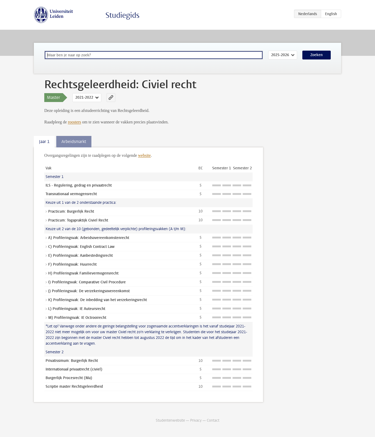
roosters (74, 122)
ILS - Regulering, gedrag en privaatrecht (79, 185)
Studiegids (122, 15)
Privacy (196, 420)
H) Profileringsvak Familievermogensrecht (83, 273)
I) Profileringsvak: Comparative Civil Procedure (87, 282)
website (144, 155)
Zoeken (316, 54)
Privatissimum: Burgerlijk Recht (72, 360)
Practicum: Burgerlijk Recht (71, 211)
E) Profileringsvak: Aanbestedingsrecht (80, 255)
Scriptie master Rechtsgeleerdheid (74, 386)
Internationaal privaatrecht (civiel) (74, 369)
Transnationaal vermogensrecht (71, 193)
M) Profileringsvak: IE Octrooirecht (77, 317)
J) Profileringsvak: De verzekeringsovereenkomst (89, 291)
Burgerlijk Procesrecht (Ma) (69, 377)
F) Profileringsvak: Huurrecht (72, 264)
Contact (213, 420)
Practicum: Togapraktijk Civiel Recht (78, 220)
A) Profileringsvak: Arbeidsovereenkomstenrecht (88, 237)
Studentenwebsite (170, 420)
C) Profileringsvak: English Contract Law (81, 246)
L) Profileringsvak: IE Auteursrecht (76, 308)
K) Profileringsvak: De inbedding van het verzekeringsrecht (97, 299)
